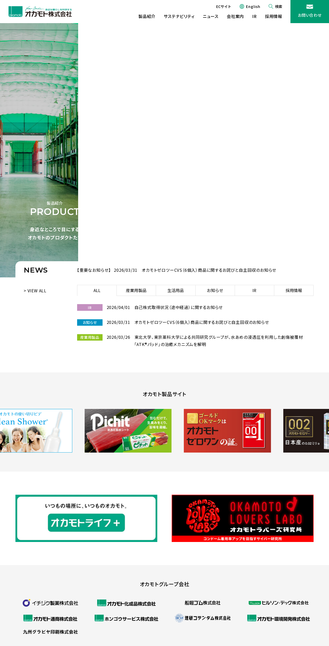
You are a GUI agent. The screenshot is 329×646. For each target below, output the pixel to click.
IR (254, 16)
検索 (278, 6)
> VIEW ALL (35, 290)
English (253, 6)
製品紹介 (147, 16)
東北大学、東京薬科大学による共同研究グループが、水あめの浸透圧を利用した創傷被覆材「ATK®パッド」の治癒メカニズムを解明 (218, 340)
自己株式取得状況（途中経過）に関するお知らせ (178, 307)
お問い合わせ (310, 15)
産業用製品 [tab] (136, 290)
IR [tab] (254, 290)
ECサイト (223, 6)
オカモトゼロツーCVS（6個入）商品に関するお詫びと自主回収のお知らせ (209, 270)
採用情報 (273, 16)
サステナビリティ (179, 16)
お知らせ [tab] (215, 290)
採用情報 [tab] (294, 290)
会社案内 (235, 16)
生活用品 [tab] (175, 290)
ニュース (210, 16)
